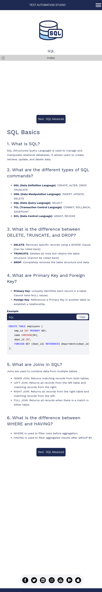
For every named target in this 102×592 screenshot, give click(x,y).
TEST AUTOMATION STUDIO (47, 5)
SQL (51, 51)
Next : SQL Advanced (53, 119)
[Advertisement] (48, 86)
